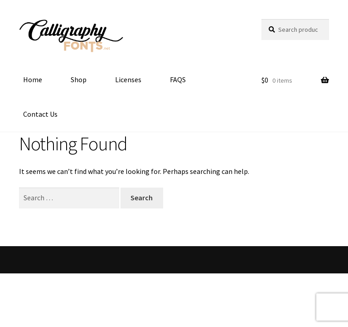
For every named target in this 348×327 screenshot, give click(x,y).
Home (32, 79)
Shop (79, 79)
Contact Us (40, 114)
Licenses (128, 79)
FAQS (178, 79)
